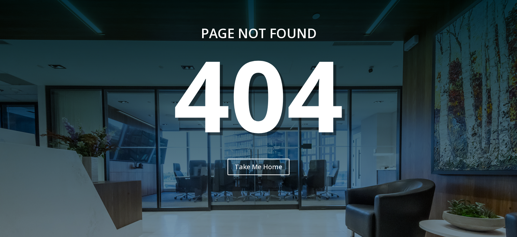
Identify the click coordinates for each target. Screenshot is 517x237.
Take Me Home (258, 166)
